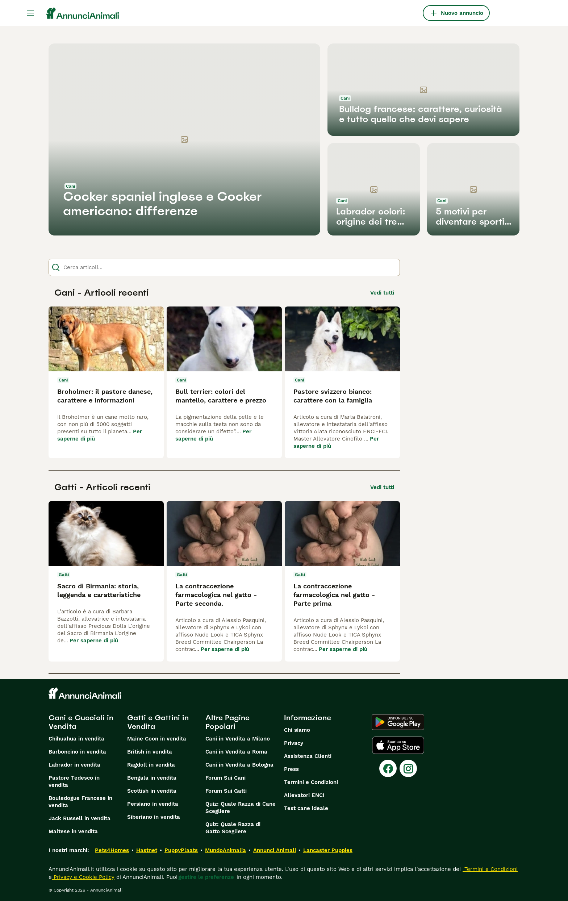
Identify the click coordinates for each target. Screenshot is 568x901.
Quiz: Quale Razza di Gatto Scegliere (232, 828)
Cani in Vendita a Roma (236, 751)
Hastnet (146, 850)
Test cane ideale (306, 808)
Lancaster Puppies (327, 850)
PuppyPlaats (181, 850)
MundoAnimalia (225, 850)
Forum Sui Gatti (226, 791)
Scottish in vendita (151, 791)
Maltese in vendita (73, 831)
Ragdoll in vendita (151, 765)
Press (291, 769)
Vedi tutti (382, 292)
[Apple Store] (398, 745)
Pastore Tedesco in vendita (74, 781)
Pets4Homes (112, 850)
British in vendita (149, 751)
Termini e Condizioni (311, 782)
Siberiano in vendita (153, 817)
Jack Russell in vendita (79, 818)
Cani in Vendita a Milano (237, 738)
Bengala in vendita (151, 778)
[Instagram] (408, 768)
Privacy (293, 743)
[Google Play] (398, 722)
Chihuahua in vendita (76, 738)
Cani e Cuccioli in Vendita (81, 722)
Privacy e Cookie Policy (83, 877)
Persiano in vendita (152, 804)
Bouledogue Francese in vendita (80, 802)
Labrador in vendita (74, 765)
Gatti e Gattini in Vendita (158, 722)
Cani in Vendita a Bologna (239, 765)
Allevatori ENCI (304, 795)
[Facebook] (388, 768)
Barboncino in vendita (77, 751)
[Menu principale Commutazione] (30, 13)
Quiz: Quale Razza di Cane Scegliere (240, 807)
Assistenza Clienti (307, 756)
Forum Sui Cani (225, 778)
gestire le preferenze (206, 877)
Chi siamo (297, 730)
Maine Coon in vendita (156, 738)
